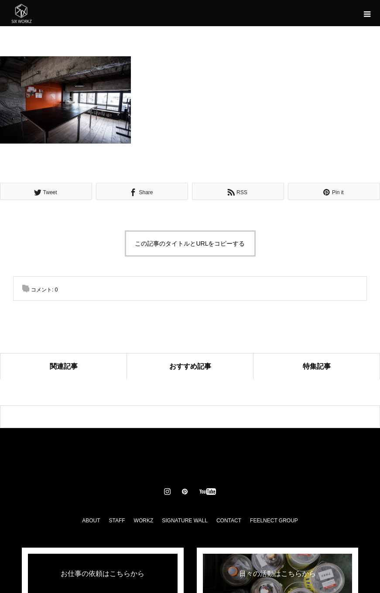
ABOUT (91, 521)
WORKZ (144, 521)
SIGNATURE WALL (185, 521)
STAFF (117, 521)
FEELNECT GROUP (274, 521)
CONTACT (228, 521)
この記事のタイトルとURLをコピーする (190, 243)
